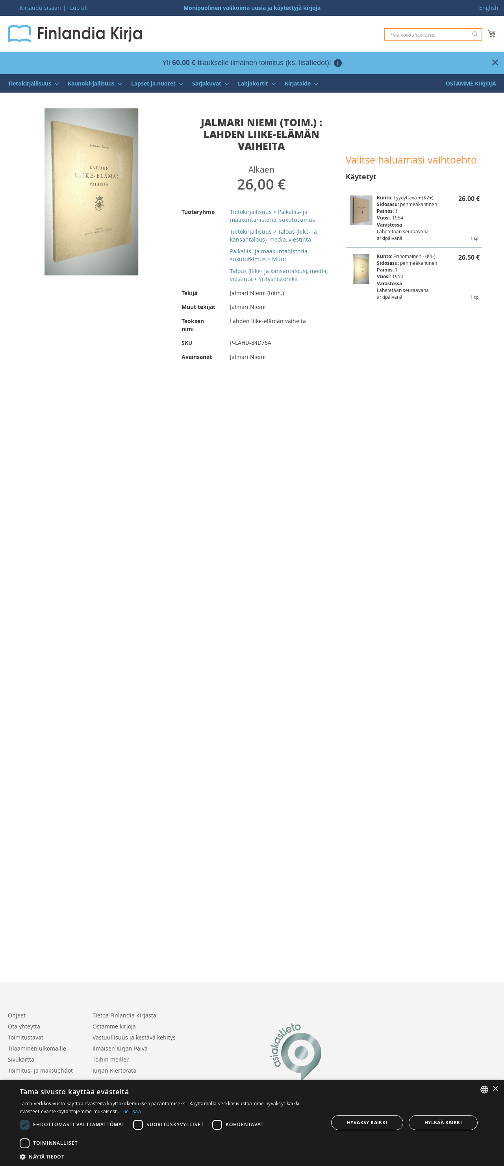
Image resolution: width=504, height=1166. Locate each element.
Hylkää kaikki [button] (443, 1122)
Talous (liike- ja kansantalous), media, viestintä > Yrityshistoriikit (279, 275)
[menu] (252, 83)
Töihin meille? (111, 1059)
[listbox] (484, 1089)
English (488, 7)
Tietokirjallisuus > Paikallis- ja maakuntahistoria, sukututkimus (272, 215)
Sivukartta (21, 1059)
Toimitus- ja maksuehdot (40, 1070)
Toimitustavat (25, 1037)
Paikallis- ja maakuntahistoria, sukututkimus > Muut (269, 255)
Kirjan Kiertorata (114, 1070)
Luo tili (79, 7)
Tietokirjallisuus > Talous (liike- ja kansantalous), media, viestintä (273, 235)
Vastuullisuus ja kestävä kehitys (134, 1037)
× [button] (495, 1089)
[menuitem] (31, 83)
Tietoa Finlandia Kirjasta (124, 1015)
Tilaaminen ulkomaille (37, 1048)
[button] (169, 1156)
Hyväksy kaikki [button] (367, 1122)
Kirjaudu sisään (40, 7)
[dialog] (252, 1123)
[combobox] (433, 34)
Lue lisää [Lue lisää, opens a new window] (130, 1111)
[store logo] (75, 33)
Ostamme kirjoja (114, 1026)
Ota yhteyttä (24, 1026)
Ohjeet (17, 1015)
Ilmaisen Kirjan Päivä (120, 1048)
